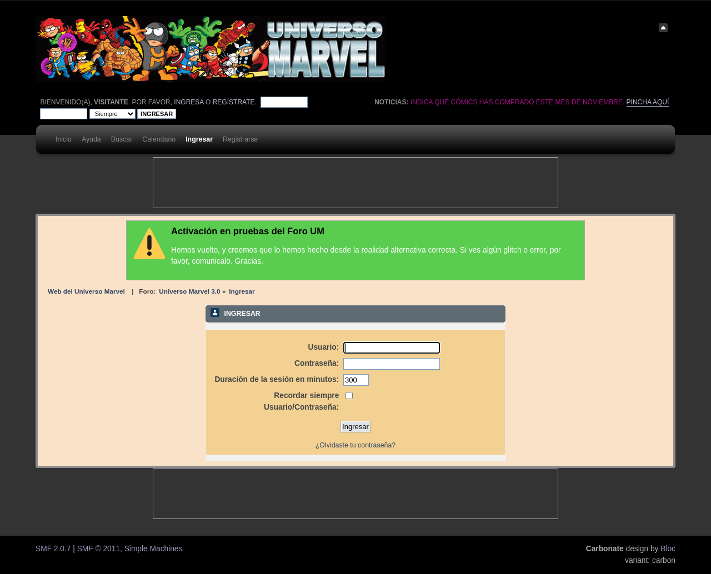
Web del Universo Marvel (86, 291)
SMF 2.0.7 (53, 549)
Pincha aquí (648, 102)
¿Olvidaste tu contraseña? (355, 445)
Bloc (667, 549)
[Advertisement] (355, 183)
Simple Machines (153, 549)
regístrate (234, 102)
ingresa (188, 102)
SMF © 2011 (98, 549)
